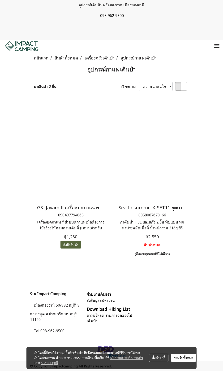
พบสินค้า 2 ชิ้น (45, 86)
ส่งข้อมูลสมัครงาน (101, 300)
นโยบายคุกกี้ (49, 363)
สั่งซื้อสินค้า (70, 244)
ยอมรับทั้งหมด (183, 358)
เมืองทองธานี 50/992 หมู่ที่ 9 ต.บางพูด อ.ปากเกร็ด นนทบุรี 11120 (55, 312)
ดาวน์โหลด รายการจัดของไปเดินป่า (109, 318)
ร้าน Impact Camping (48, 294)
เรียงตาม (130, 86)
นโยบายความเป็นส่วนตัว (126, 358)
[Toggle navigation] (217, 46)
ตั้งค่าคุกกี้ (158, 358)
